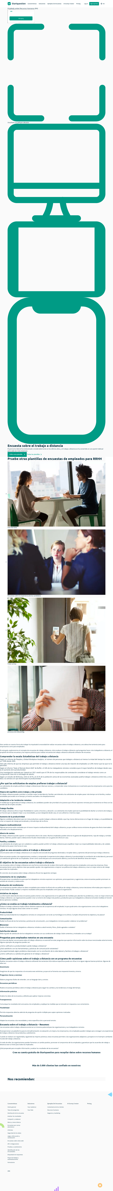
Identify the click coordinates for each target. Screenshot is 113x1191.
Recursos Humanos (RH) (29, 8)
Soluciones (31, 1103)
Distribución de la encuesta (16, 1113)
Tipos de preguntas (13, 1110)
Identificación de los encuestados (13, 1150)
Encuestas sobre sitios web (16, 1141)
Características (12, 1103)
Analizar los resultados (14, 1116)
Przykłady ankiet (14, 8)
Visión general (12, 1107)
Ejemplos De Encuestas (54, 1103)
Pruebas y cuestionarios (15, 1147)
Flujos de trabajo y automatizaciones (13, 1158)
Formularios (11, 1162)
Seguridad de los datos (14, 1133)
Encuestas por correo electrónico (14, 1126)
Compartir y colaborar (14, 1119)
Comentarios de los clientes (55, 1107)
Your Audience (32, 1107)
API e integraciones (13, 1144)
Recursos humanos (53, 1110)
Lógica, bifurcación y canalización (14, 1137)
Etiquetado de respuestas (15, 1154)
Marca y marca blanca (14, 1122)
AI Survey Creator (73, 1103)
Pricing (89, 1103)
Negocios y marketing (53, 1113)
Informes (10, 1130)
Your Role (30, 1110)
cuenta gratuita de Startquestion (37, 1052)
